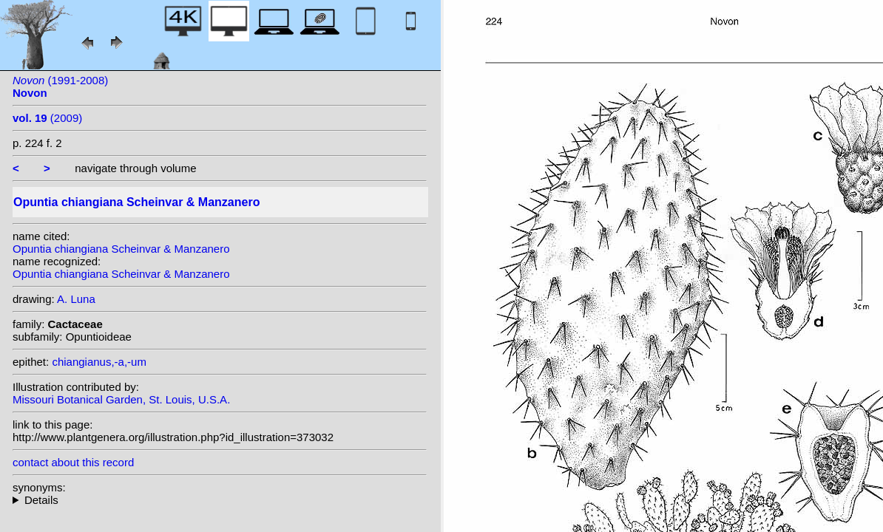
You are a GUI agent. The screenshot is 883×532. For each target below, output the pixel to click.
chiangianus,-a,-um (99, 361)
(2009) (47, 118)
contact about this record (73, 462)
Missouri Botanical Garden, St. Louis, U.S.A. (121, 399)
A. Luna (76, 299)
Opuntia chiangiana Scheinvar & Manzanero (121, 248)
